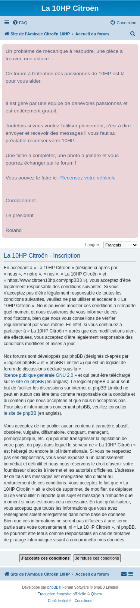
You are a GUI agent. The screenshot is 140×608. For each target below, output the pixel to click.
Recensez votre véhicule (88, 178)
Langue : (93, 244)
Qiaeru (96, 594)
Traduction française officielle (62, 594)
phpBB (53, 587)
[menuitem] (19, 22)
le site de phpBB (27, 381)
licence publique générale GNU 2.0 (38, 375)
